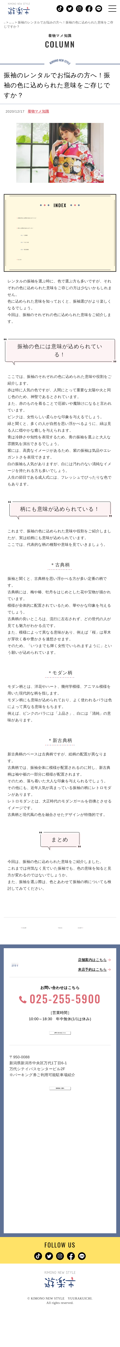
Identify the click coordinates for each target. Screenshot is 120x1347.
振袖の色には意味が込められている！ (58, 216)
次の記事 (85, 928)
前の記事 (34, 928)
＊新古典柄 (36, 248)
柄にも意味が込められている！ (52, 226)
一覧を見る (60, 928)
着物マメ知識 (38, 111)
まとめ (26, 258)
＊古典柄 (34, 234)
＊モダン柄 (37, 241)
